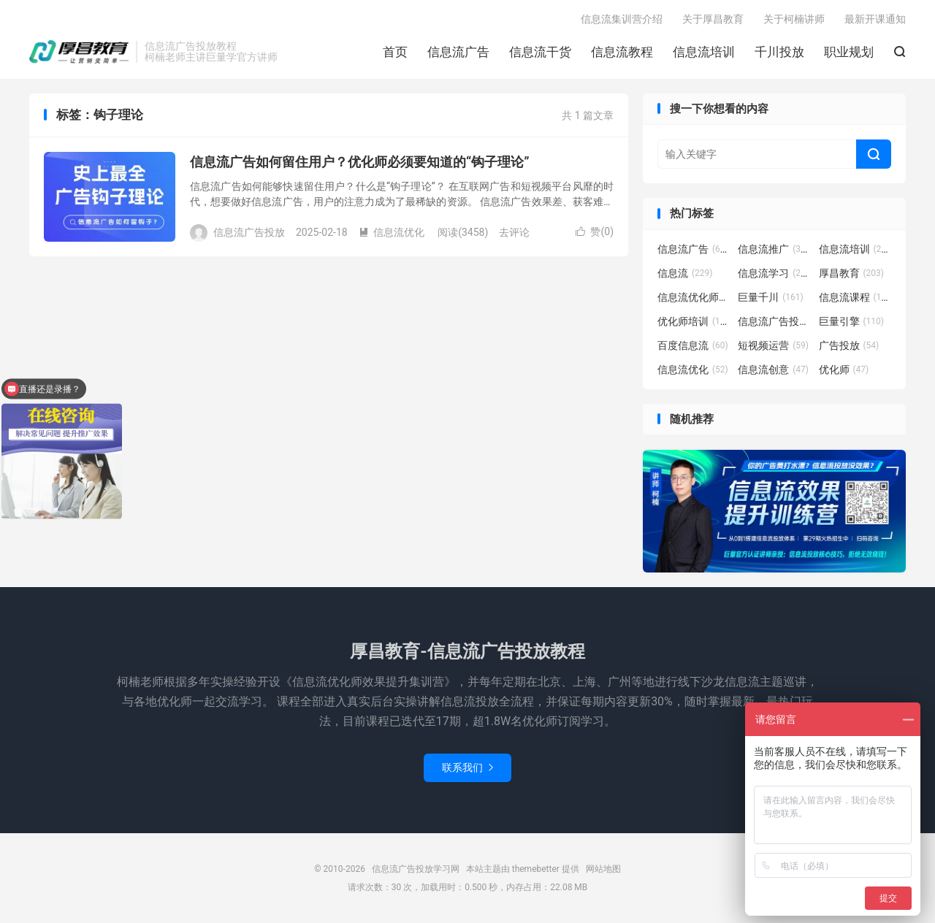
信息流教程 (622, 52)
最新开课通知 (875, 19)
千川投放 (779, 52)
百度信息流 (692, 345)
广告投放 (849, 345)
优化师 (844, 369)
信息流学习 (774, 273)
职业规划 (849, 52)
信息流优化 (391, 232)
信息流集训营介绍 (622, 19)
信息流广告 (458, 52)
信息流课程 (855, 297)
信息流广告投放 (774, 321)
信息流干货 (540, 52)
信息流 (685, 273)
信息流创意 (773, 369)
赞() (595, 231)
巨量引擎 (852, 321)
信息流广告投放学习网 (79, 52)
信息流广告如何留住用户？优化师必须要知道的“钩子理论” (360, 161)
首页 (395, 52)
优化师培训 (693, 321)
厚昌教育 (852, 273)
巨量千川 (771, 297)
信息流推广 (774, 249)
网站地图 (603, 869)
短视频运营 (773, 345)
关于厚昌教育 (713, 19)
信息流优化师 (693, 297)
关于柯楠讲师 (794, 19)
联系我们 (467, 767)
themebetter (536, 869)
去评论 (514, 232)
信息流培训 (704, 52)
